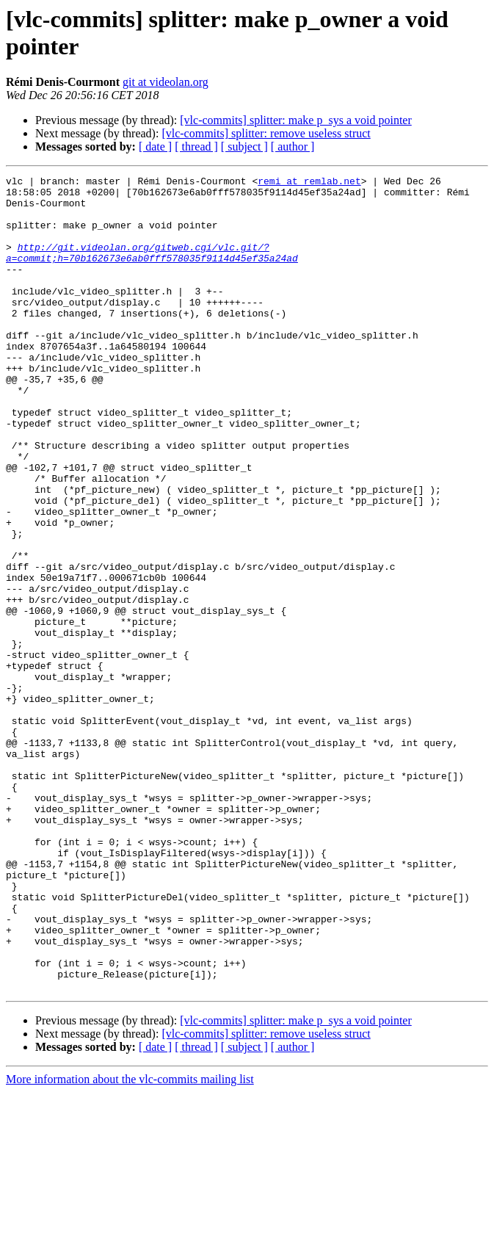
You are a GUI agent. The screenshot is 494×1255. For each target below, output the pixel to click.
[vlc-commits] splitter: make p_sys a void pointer (296, 120)
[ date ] (155, 146)
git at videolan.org (165, 82)
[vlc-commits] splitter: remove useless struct (265, 133)
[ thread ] (196, 146)
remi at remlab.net (309, 182)
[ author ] (293, 146)
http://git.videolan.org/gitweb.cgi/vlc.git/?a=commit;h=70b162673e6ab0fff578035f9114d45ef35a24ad (152, 269)
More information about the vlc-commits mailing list (130, 1242)
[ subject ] (244, 146)
